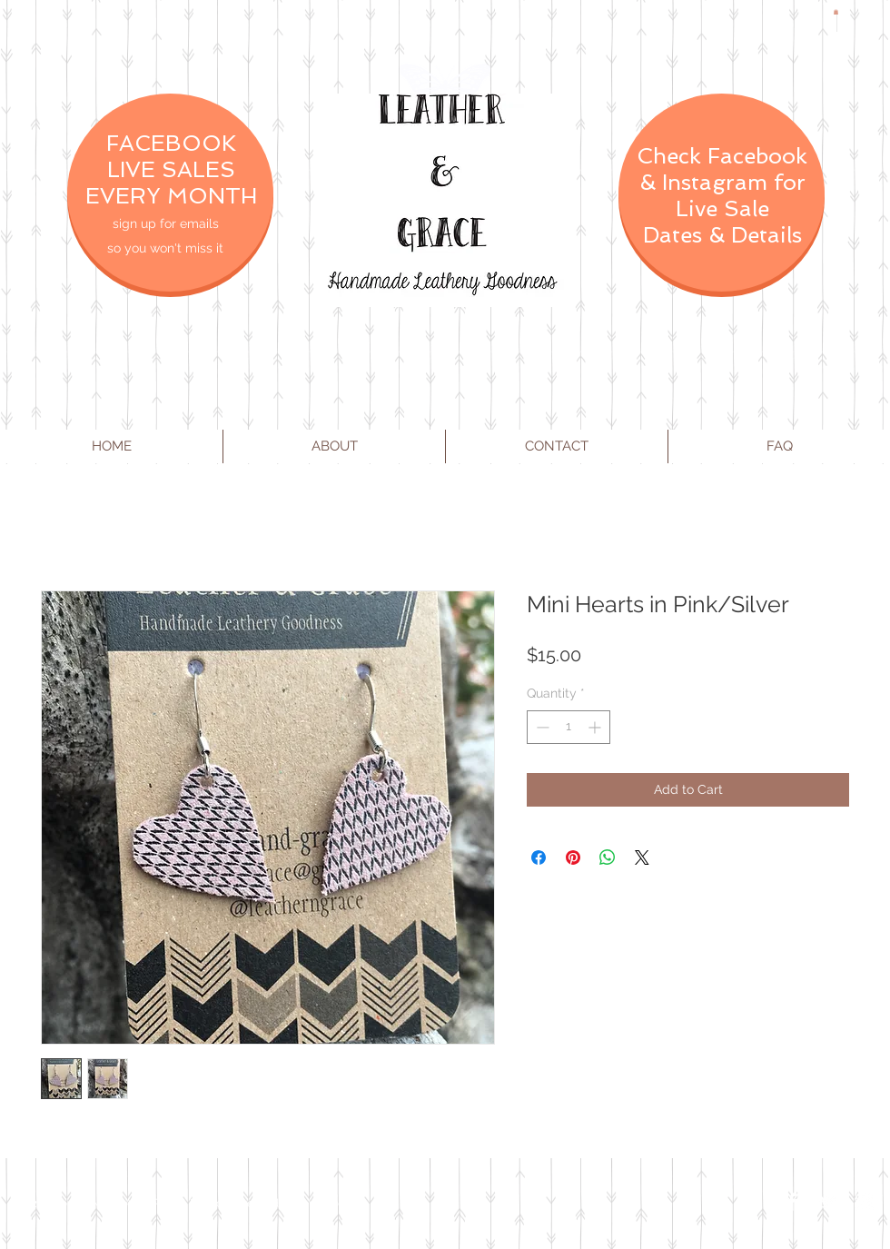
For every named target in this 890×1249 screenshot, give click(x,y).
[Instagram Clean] (864, 1202)
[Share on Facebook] (538, 857)
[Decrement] (540, 727)
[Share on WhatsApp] (607, 857)
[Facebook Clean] (792, 1202)
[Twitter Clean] (828, 1202)
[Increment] (596, 727)
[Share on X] (642, 857)
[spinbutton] (568, 727)
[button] (836, 12)
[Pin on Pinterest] (573, 857)
